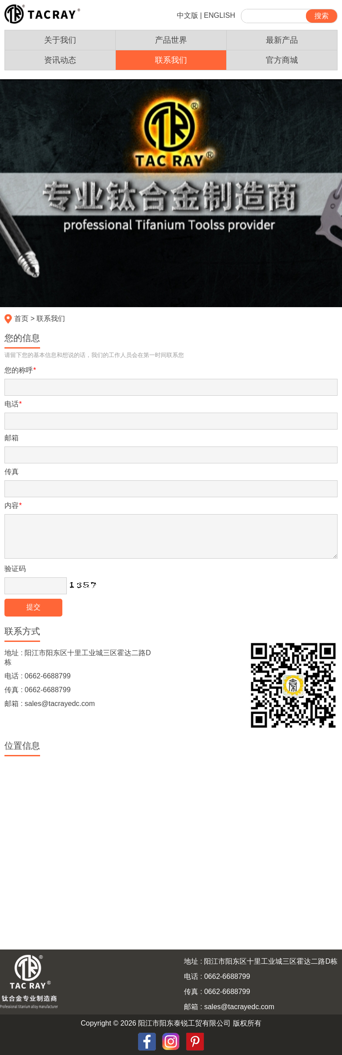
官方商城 (282, 60)
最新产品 (282, 40)
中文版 (187, 15)
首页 (21, 318)
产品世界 (171, 40)
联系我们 (171, 60)
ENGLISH (219, 15)
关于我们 (60, 40)
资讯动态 (60, 60)
